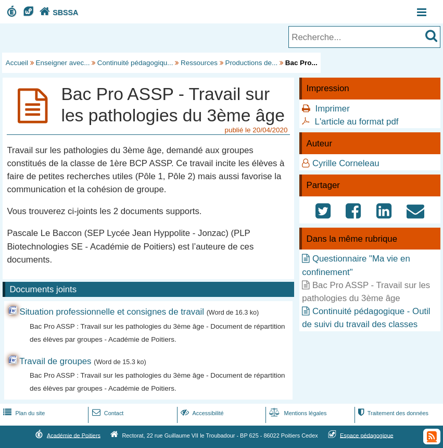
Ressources (199, 63)
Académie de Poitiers (73, 435)
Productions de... (251, 63)
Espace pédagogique (367, 435)
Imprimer (332, 109)
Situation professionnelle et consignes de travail (111, 312)
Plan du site (23, 413)
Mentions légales (296, 413)
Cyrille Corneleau (345, 163)
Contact (107, 413)
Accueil (17, 63)
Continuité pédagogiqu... (135, 63)
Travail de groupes (55, 361)
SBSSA (58, 12)
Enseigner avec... (63, 63)
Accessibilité (201, 413)
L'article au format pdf (357, 122)
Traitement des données (392, 413)
